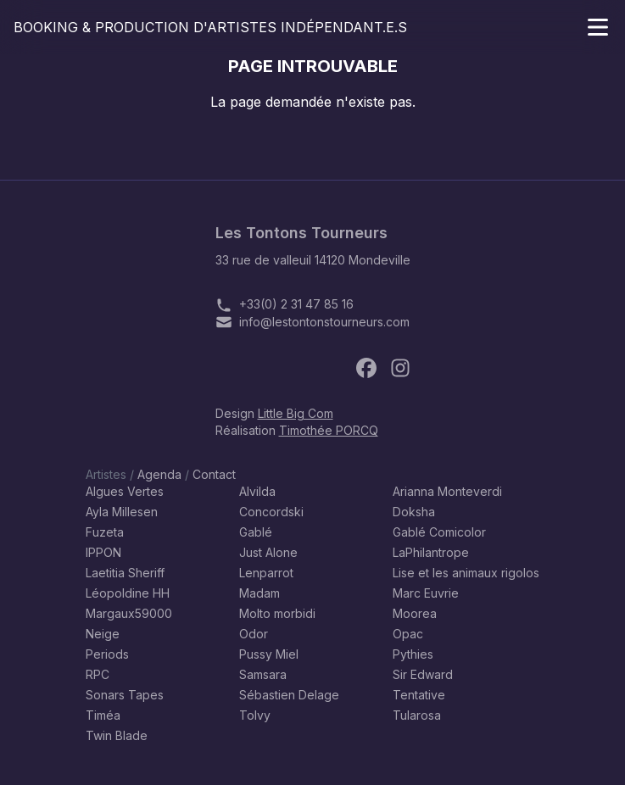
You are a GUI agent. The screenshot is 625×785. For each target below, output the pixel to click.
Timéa (103, 715)
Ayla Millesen (122, 511)
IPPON (103, 552)
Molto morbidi (277, 613)
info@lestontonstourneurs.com (324, 322)
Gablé (255, 532)
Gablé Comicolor (439, 532)
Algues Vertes (125, 491)
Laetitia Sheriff (125, 572)
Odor (253, 633)
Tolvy (255, 715)
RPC (97, 674)
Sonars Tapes (125, 695)
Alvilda (257, 491)
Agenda (159, 474)
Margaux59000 (129, 613)
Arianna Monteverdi (447, 491)
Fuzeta (105, 532)
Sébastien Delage (289, 695)
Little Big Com (295, 413)
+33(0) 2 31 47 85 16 (296, 304)
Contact (214, 474)
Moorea (415, 613)
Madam (259, 593)
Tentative (419, 695)
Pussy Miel (269, 654)
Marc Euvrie (426, 593)
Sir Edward (423, 674)
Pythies (413, 654)
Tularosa (417, 715)
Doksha (414, 511)
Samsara (263, 674)
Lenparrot (266, 572)
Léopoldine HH (128, 593)
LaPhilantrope (431, 552)
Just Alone (268, 552)
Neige (103, 633)
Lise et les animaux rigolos (466, 572)
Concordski (271, 511)
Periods (107, 654)
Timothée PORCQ (328, 430)
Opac (408, 633)
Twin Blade (117, 735)
